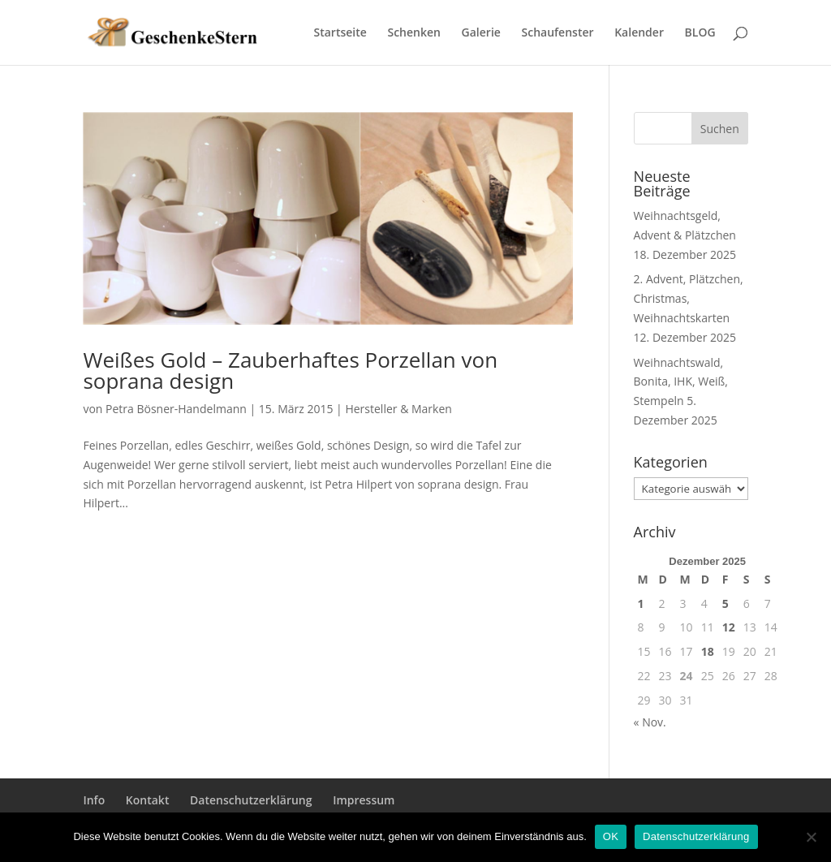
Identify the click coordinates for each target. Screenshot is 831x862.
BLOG (700, 33)
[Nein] (811, 837)
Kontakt (148, 800)
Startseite (340, 33)
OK (610, 836)
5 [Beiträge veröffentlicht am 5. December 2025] (725, 603)
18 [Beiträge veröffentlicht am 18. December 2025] (707, 651)
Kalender (639, 33)
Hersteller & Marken (398, 408)
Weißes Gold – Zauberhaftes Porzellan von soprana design (290, 370)
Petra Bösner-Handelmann (176, 408)
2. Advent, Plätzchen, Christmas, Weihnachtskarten (688, 298)
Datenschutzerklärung (251, 800)
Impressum (363, 800)
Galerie (481, 33)
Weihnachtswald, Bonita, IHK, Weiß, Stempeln (681, 382)
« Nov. (650, 722)
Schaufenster (558, 33)
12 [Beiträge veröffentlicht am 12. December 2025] (728, 627)
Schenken (413, 33)
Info (94, 800)
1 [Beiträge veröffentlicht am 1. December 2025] (641, 603)
